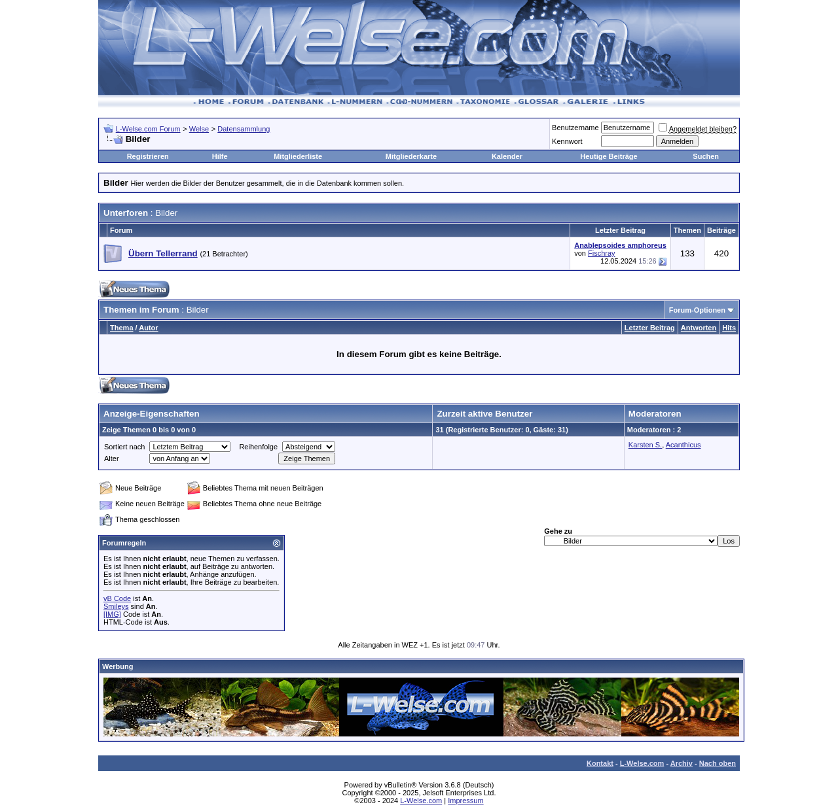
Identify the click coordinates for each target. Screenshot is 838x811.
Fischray (601, 253)
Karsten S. (645, 445)
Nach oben (717, 763)
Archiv (681, 763)
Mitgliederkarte (411, 156)
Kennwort (567, 141)
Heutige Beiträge (608, 156)
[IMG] (112, 614)
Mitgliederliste (298, 156)
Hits (729, 328)
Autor (148, 328)
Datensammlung (243, 129)
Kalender (507, 156)
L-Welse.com (642, 763)
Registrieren (148, 156)
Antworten (698, 328)
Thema (121, 328)
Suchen (706, 156)
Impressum (465, 800)
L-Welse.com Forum (148, 129)
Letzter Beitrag (650, 328)
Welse (199, 129)
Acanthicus (683, 445)
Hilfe (220, 156)
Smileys (116, 606)
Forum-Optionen (697, 310)
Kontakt (600, 763)
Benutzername (575, 127)
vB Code (117, 598)
